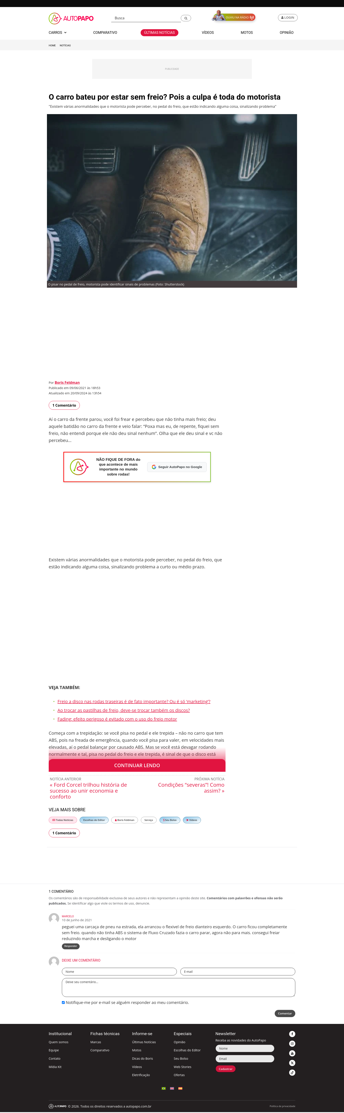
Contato (54, 1059)
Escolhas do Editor (94, 820)
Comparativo (99, 1051)
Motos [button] (247, 33)
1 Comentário (64, 405)
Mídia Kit (55, 1067)
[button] (186, 18)
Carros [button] (57, 33)
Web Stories (182, 1067)
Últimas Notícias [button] (159, 33)
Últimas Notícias (144, 1043)
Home (52, 45)
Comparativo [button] (105, 33)
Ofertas (179, 1076)
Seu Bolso (170, 820)
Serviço (149, 820)
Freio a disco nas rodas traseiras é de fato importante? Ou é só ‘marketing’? (133, 701)
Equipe (54, 1051)
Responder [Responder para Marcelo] (70, 946)
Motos (136, 1051)
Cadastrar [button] (226, 1070)
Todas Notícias (62, 820)
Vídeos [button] (208, 33)
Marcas (95, 1043)
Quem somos (58, 1043)
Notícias (65, 45)
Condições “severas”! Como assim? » (191, 787)
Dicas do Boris (142, 1059)
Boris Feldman (67, 382)
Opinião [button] (287, 33)
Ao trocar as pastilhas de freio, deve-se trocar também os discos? (123, 710)
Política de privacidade (282, 1106)
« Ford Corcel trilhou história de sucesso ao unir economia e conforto (88, 790)
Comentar (284, 1014)
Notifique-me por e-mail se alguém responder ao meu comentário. (125, 1003)
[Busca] (146, 18)
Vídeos (192, 820)
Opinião (179, 1043)
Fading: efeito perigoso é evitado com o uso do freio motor (117, 719)
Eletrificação (141, 1076)
